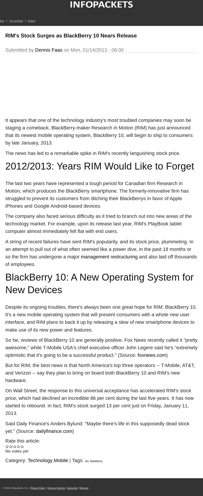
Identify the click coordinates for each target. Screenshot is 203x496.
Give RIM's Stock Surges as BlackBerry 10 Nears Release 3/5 (15, 446)
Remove (83, 488)
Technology (40, 460)
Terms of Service (56, 488)
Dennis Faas (49, 50)
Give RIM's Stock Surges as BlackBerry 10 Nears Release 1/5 (7, 446)
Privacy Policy (37, 488)
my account (16, 20)
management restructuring (109, 257)
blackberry (96, 461)
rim (87, 461)
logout (31, 20)
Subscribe (72, 488)
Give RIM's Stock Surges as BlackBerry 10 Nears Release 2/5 (11, 446)
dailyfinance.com (54, 431)
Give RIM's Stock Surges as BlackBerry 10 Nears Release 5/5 (22, 446)
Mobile (61, 460)
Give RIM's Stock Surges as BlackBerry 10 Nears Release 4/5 (18, 446)
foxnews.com (152, 355)
